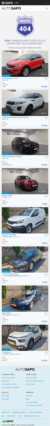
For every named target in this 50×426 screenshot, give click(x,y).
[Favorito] (46, 78)
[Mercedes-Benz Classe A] (25, 142)
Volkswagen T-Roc (23, 79)
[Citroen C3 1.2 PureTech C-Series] (25, 338)
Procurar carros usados (8, 377)
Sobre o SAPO (5, 412)
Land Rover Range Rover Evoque (23, 118)
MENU (16, 2)
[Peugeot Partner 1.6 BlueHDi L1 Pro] (25, 220)
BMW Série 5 (23, 314)
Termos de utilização (32, 402)
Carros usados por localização (10, 387)
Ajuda (27, 399)
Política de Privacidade (35, 412)
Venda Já (5, 395)
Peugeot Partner (23, 235)
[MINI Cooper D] (25, 181)
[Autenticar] (46, 3)
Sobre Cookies (11, 416)
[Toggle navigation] (46, 8)
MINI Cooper (23, 196)
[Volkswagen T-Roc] (25, 64)
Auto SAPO (29, 395)
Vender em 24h (31, 377)
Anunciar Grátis (30, 384)
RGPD (3, 416)
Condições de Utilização (19, 412)
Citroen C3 (23, 353)
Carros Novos (5, 381)
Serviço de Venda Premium (34, 381)
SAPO (8, 421)
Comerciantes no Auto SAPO (34, 405)
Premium (5, 399)
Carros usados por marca (9, 384)
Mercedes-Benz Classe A (23, 157)
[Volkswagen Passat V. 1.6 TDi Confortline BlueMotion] (25, 259)
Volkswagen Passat (23, 275)
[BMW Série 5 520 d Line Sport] (25, 299)
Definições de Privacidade (31, 416)
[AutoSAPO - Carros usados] (11, 8)
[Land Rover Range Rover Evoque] (25, 103)
